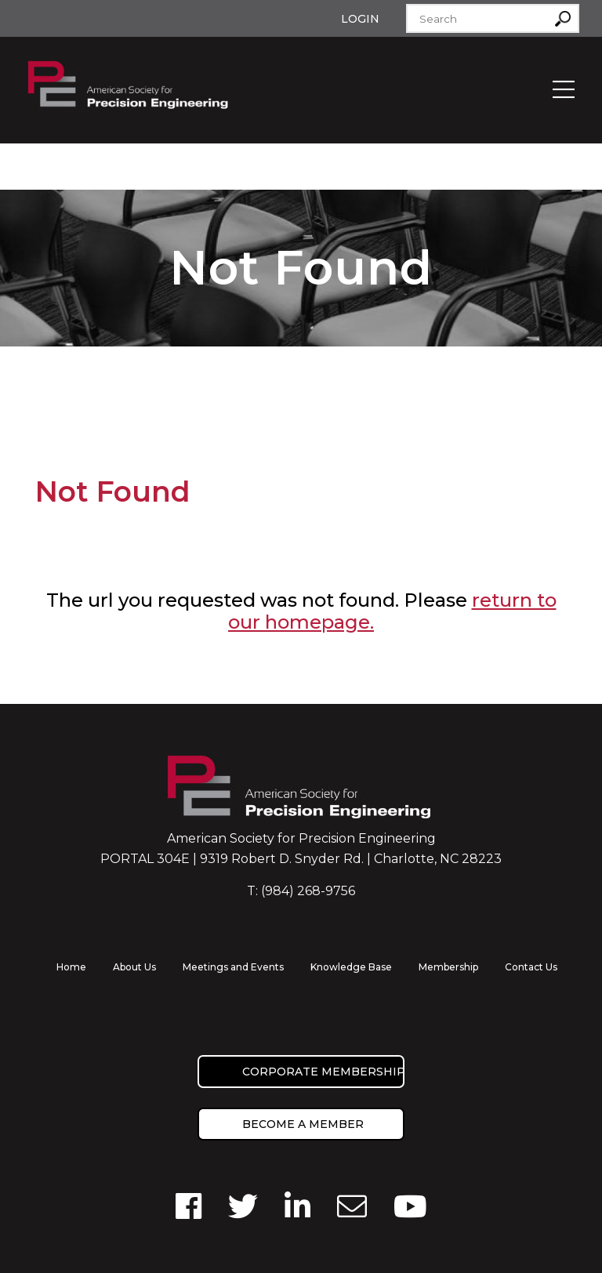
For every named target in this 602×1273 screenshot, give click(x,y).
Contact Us (531, 967)
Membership (448, 967)
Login (360, 19)
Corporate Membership (323, 1071)
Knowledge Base (351, 967)
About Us (134, 967)
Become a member (303, 1124)
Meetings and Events (233, 967)
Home (71, 967)
